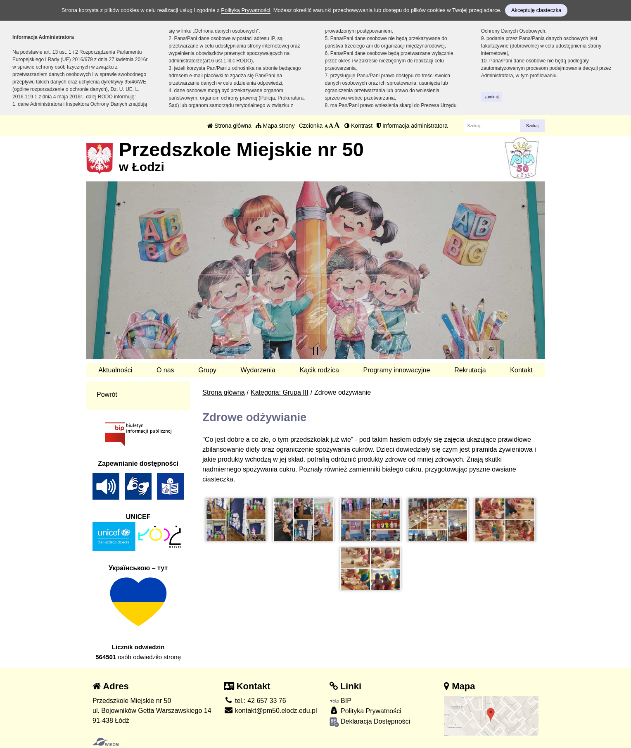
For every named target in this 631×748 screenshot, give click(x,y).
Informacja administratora (412, 125)
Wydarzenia (258, 370)
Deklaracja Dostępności (370, 722)
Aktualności (115, 370)
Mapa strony (275, 125)
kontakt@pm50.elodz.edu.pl (270, 710)
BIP (340, 700)
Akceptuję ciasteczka (536, 10)
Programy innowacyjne (396, 370)
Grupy (207, 370)
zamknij (491, 97)
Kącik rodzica (319, 370)
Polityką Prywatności (245, 10)
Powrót (107, 394)
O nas (165, 370)
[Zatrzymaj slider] (315, 351)
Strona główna (229, 125)
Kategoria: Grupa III (279, 392)
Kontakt (521, 370)
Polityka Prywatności (365, 711)
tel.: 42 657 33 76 (255, 700)
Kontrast (358, 125)
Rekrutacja (470, 370)
